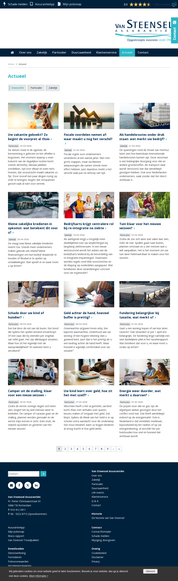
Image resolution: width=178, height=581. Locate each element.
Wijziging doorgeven (103, 540)
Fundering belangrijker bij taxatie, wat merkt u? (139, 315)
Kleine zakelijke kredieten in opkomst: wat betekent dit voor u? (33, 228)
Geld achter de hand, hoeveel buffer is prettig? (86, 315)
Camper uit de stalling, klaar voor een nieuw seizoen (30, 393)
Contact (96, 505)
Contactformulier (101, 531)
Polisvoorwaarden (18, 561)
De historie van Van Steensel (108, 518)
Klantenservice (100, 496)
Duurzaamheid (100, 488)
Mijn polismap (72, 4)
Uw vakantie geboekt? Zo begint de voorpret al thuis (29, 136)
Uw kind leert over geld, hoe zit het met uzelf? (88, 393)
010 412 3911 (18, 509)
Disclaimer (97, 557)
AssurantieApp (44, 4)
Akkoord (150, 571)
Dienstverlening (17, 553)
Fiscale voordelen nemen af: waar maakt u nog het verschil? (88, 136)
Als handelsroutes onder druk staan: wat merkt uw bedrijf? (142, 136)
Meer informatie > (38, 576)
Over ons (97, 475)
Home (11, 64)
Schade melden (17, 4)
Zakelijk (96, 479)
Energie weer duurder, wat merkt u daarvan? (140, 393)
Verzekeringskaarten (19, 565)
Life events (98, 492)
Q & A (95, 501)
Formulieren (15, 557)
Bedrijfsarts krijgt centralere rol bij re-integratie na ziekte (89, 226)
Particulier (97, 484)
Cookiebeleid (99, 553)
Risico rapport (16, 536)
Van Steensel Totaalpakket (23, 540)
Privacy (96, 561)
